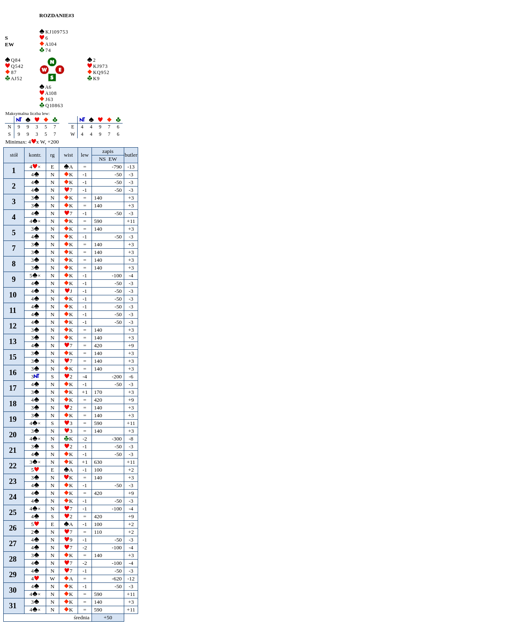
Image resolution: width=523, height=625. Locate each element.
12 (12, 325)
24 (12, 496)
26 (12, 528)
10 (12, 294)
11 (12, 310)
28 (12, 559)
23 (12, 481)
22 (12, 465)
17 (12, 388)
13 (12, 341)
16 (12, 372)
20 (12, 434)
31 (12, 605)
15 (12, 357)
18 (12, 403)
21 (12, 450)
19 (12, 419)
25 (12, 512)
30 (12, 590)
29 (12, 574)
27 (12, 543)
